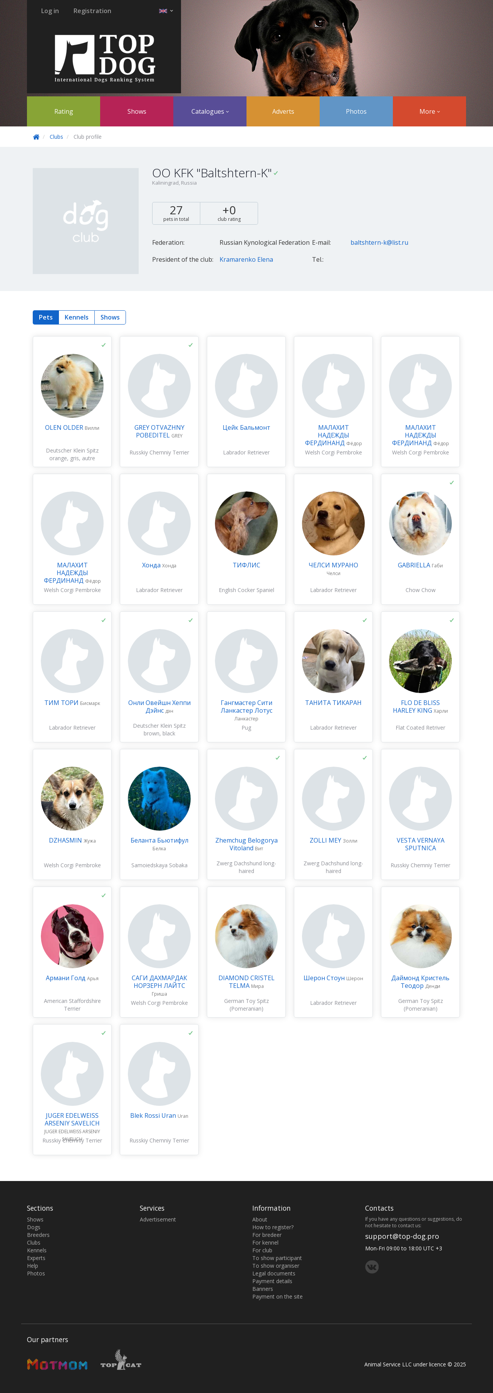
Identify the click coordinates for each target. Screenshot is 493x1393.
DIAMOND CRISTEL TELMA (246, 982)
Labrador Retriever (246, 452)
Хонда (152, 565)
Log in (50, 11)
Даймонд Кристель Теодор (420, 982)
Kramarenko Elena (246, 259)
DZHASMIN (66, 840)
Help (32, 1265)
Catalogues (210, 111)
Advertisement (158, 1219)
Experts (36, 1258)
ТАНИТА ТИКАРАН (333, 702)
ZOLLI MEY (326, 840)
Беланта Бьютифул (159, 840)
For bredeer (267, 1234)
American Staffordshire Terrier (72, 1004)
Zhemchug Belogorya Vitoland (246, 844)
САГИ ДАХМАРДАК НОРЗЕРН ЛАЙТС (159, 982)
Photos (356, 111)
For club (262, 1250)
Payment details (272, 1281)
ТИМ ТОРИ (62, 702)
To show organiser (275, 1265)
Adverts (283, 111)
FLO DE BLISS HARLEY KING (416, 706)
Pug (246, 727)
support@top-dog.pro (402, 1236)
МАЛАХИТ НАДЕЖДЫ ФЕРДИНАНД (327, 435)
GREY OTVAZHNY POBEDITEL (159, 431)
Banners (262, 1288)
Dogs (33, 1227)
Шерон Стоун (325, 978)
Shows (136, 111)
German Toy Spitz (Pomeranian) (246, 1004)
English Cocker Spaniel (246, 590)
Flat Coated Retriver (420, 727)
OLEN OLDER (65, 427)
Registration (92, 11)
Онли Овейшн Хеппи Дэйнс (159, 706)
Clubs (56, 136)
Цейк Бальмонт (246, 427)
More (429, 111)
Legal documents (273, 1273)
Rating (63, 111)
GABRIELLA (415, 565)
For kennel (265, 1242)
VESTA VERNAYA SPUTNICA (420, 844)
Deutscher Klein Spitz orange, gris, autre (72, 454)
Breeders (38, 1234)
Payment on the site (277, 1296)
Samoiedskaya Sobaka (159, 865)
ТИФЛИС (246, 565)
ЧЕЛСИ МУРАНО (333, 565)
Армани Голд (66, 978)
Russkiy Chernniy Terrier (159, 452)
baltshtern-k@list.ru (379, 242)
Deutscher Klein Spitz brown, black (159, 729)
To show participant (277, 1258)
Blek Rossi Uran (154, 1115)
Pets (46, 317)
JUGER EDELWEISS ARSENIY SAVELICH (72, 1119)
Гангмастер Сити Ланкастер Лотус (246, 706)
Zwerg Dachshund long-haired (246, 867)
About (259, 1219)
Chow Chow (421, 590)
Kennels (77, 317)
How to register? (272, 1227)
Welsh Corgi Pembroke (333, 452)
